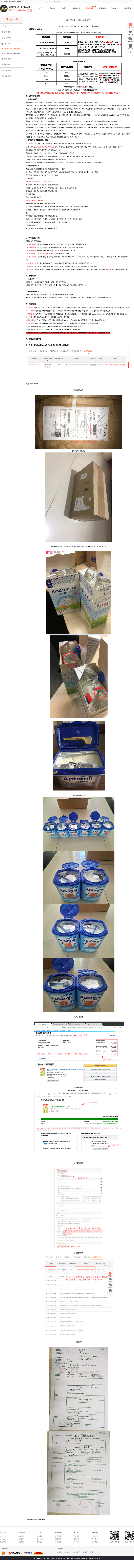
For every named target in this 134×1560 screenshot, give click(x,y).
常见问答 (58, 1542)
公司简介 (77, 1536)
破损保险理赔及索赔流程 (12, 49)
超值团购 (89, 8)
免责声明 (3, 1542)
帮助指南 (76, 8)
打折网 (84, 1552)
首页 (40, 8)
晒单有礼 (40, 1539)
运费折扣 (64, 8)
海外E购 (67, 1552)
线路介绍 (3, 1536)
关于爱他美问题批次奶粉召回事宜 (12, 1)
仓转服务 (40, 1542)
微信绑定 (40, 1536)
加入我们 (95, 1539)
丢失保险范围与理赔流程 (12, 53)
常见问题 (58, 1536)
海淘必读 (21, 1536)
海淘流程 (21, 1539)
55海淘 (59, 1552)
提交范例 (21, 1542)
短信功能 (3, 1539)
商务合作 (127, 8)
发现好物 (102, 8)
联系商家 (58, 1539)
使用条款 (77, 1539)
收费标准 (51, 8)
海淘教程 (114, 8)
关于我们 (77, 1542)
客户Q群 (95, 1542)
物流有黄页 (76, 1552)
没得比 (91, 1552)
